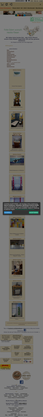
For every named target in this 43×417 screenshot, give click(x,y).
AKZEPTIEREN (33, 212)
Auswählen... (7, 212)
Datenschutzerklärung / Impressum (24, 209)
